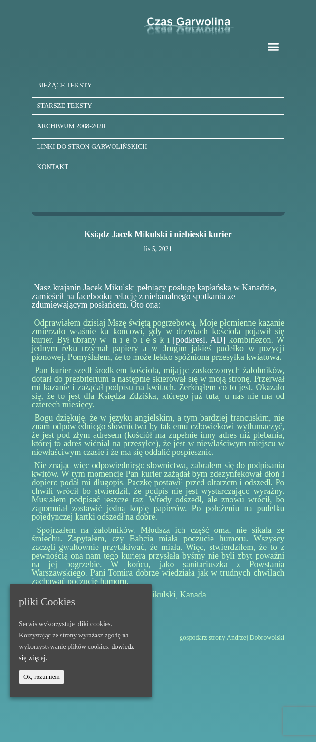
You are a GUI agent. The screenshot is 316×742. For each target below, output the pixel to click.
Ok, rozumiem (41, 676)
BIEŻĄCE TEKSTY (64, 85)
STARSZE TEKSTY (64, 105)
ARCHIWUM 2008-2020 (71, 126)
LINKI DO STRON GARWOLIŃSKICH (92, 146)
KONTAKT (53, 167)
